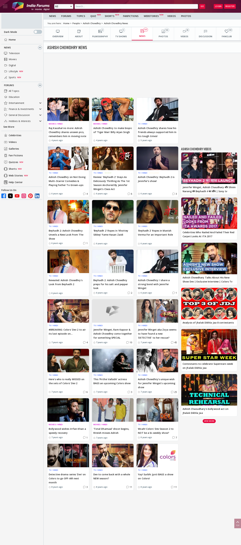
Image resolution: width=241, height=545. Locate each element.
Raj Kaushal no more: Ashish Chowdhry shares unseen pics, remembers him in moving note (67, 132)
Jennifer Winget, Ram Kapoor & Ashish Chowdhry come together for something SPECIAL (112, 333)
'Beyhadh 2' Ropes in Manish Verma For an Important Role (155, 232)
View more (209, 421)
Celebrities (12, 135)
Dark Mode (23, 32)
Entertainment (13, 103)
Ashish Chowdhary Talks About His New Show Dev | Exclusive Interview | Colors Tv (207, 279)
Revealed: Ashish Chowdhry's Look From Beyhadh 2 (66, 282)
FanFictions (130, 16)
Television (11, 53)
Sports (9, 77)
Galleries (11, 148)
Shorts (10, 169)
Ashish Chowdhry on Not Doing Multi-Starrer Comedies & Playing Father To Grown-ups (67, 181)
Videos (10, 142)
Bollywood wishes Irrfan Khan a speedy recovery (67, 430)
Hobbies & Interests (17, 121)
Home (9, 39)
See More (8, 126)
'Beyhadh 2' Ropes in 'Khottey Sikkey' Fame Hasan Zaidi (110, 232)
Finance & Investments (18, 109)
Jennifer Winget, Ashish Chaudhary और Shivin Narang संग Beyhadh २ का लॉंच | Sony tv (209, 189)
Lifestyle (10, 71)
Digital (9, 65)
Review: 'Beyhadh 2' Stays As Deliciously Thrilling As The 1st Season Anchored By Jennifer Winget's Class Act (111, 182)
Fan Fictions (13, 155)
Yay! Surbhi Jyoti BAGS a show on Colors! (155, 476)
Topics (80, 16)
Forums (9, 85)
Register (229, 6)
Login (218, 6)
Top (238, 523)
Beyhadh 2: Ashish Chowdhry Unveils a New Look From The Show (66, 234)
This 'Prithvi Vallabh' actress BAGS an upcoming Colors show (112, 381)
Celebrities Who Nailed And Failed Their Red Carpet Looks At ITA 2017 (208, 234)
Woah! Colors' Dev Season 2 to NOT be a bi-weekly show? (156, 430)
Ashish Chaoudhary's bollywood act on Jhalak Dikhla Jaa (205, 410)
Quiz (93, 16)
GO (202, 6)
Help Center (13, 182)
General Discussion (16, 115)
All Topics (11, 91)
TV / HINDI (142, 123)
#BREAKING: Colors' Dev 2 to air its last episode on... (67, 331)
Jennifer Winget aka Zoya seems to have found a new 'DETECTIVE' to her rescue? (157, 333)
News (7, 47)
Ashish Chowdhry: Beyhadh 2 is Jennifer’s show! (156, 179)
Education (11, 97)
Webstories (151, 16)
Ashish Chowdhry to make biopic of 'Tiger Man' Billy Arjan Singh (112, 130)
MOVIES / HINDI (56, 123)
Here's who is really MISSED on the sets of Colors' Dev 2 (66, 381)
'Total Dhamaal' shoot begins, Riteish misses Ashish (111, 430)
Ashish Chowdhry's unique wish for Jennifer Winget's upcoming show (156, 383)
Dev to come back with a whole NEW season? (111, 476)
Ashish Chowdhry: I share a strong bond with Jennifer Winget (154, 284)
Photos (186, 16)
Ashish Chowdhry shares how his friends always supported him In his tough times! (157, 132)
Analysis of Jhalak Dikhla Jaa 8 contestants (208, 322)
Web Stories (13, 175)
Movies (10, 59)
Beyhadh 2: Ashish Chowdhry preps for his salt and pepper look (110, 284)
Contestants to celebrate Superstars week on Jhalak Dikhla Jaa (208, 365)
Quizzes (10, 162)
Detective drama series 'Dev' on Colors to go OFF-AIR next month (67, 478)
